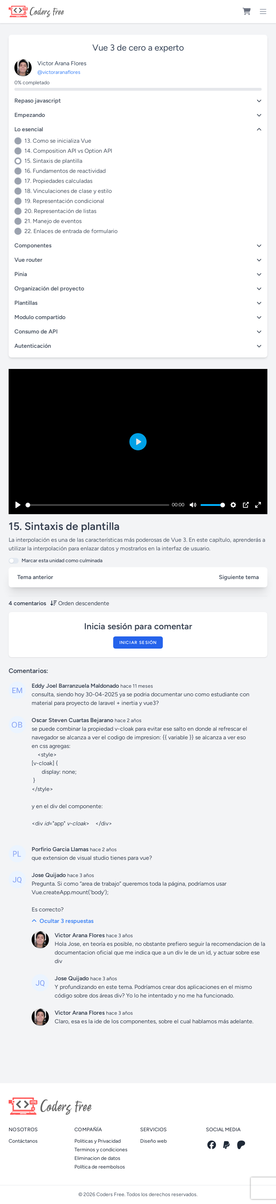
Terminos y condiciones (101, 1150)
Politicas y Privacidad (97, 1141)
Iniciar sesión (138, 642)
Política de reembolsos (99, 1167)
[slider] (97, 505)
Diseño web (153, 1141)
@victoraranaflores (58, 72)
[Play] (18, 505)
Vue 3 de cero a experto (138, 47)
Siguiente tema (239, 577)
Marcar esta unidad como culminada (62, 561)
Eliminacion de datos (97, 1158)
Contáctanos (23, 1141)
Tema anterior (35, 577)
